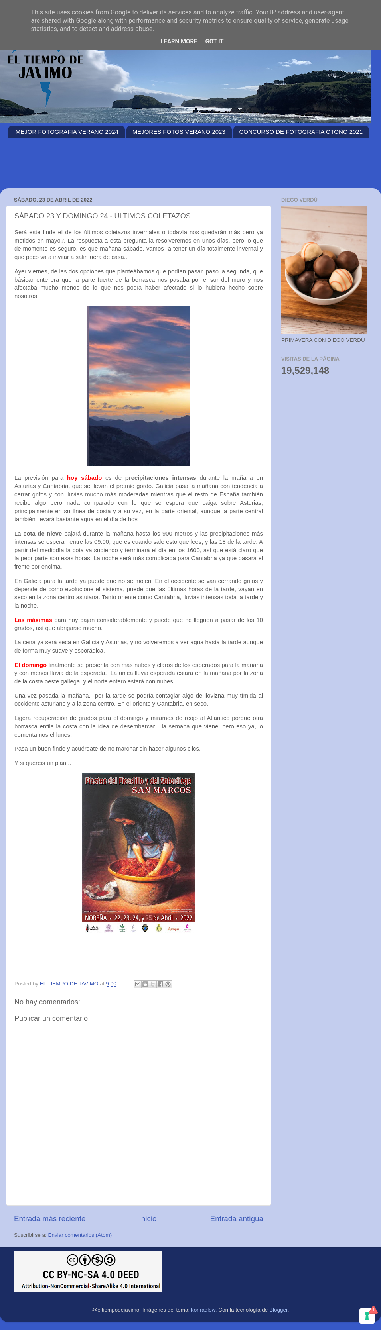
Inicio (148, 1218)
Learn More (178, 41)
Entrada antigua (236, 1218)
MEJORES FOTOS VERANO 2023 (178, 131)
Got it (214, 41)
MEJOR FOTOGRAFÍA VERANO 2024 (67, 131)
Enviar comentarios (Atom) (80, 1235)
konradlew (203, 1310)
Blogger (278, 1310)
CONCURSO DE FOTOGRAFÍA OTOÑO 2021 (301, 131)
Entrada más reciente (50, 1218)
